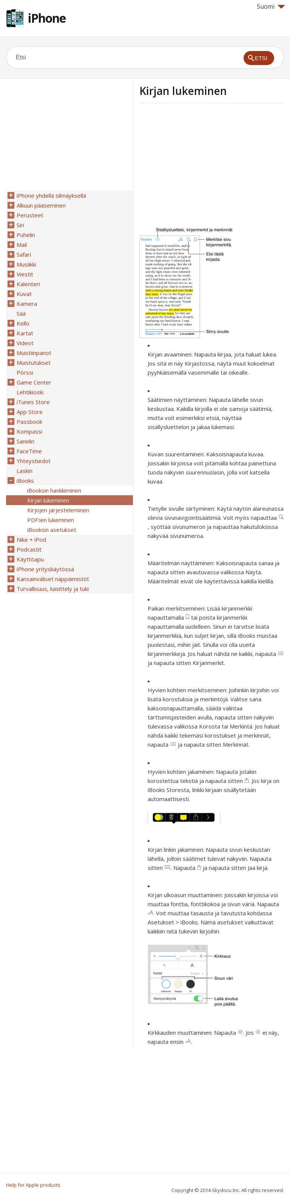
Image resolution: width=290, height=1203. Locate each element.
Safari (24, 254)
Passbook (29, 421)
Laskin (24, 470)
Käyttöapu (30, 559)
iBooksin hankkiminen (54, 490)
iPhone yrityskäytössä (45, 569)
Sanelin (25, 441)
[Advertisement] (202, 167)
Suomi (271, 6)
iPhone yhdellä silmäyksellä (51, 195)
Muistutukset (34, 362)
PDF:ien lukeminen (50, 520)
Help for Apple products (33, 1184)
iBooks (25, 480)
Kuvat (24, 294)
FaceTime (29, 451)
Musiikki (26, 264)
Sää (21, 313)
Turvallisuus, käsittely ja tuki (53, 588)
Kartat (25, 333)
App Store (30, 411)
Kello (23, 323)
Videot (25, 343)
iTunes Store (33, 402)
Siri (20, 225)
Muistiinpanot (34, 353)
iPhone (47, 18)
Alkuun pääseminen (41, 205)
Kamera (27, 303)
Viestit (25, 274)
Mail (22, 244)
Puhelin (26, 235)
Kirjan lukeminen (48, 500)
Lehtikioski (30, 392)
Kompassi (29, 431)
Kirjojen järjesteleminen (58, 510)
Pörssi (25, 372)
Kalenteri (28, 284)
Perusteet (30, 215)
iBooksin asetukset (51, 529)
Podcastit (29, 549)
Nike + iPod (31, 539)
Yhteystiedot (34, 461)
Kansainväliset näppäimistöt (53, 579)
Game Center (34, 382)
